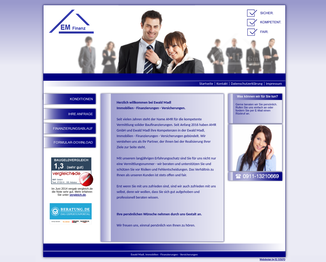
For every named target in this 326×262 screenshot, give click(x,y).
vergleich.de (78, 194)
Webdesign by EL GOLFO (272, 259)
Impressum (274, 83)
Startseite (206, 83)
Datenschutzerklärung (247, 83)
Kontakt (222, 83)
